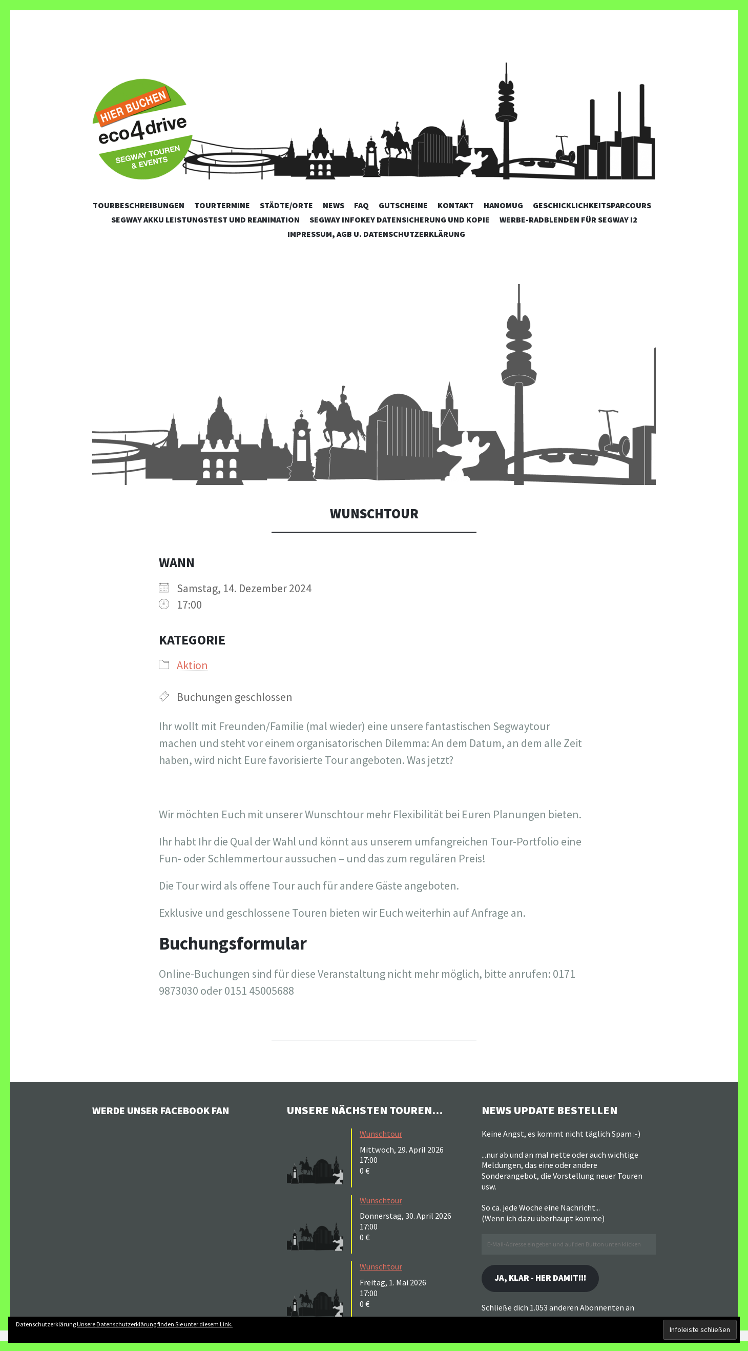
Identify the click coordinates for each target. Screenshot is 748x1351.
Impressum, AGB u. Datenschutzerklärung (376, 234)
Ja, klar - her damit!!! (545, 1279)
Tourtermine (222, 205)
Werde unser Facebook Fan (169, 1110)
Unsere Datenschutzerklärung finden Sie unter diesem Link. (155, 1324)
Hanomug (503, 205)
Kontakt (456, 205)
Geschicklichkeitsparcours (592, 205)
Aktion (192, 665)
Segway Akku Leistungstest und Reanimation (205, 219)
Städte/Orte (286, 205)
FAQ (361, 205)
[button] (374, 384)
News (333, 205)
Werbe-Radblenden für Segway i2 (568, 219)
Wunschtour (381, 1133)
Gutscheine (403, 205)
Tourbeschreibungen (138, 205)
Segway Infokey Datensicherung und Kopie (399, 219)
